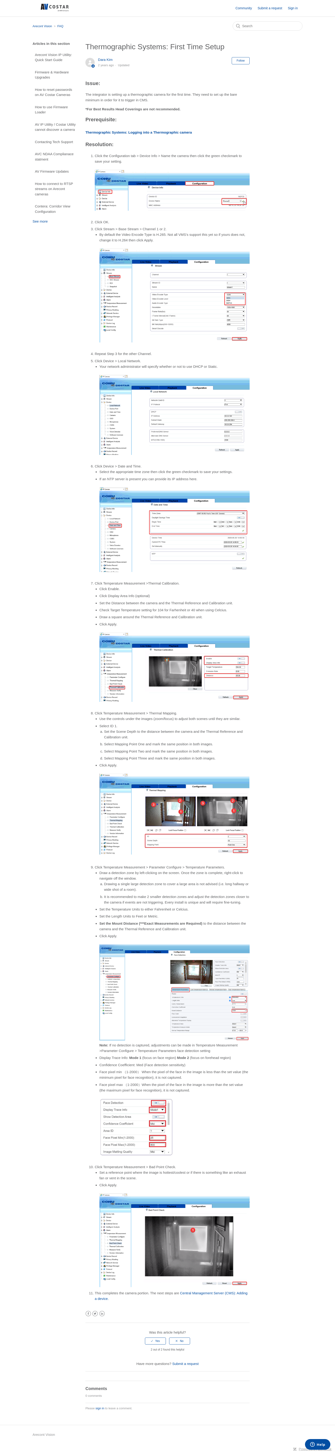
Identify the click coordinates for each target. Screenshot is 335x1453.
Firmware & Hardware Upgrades (52, 74)
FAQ (60, 26)
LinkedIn (102, 1314)
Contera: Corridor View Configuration (52, 209)
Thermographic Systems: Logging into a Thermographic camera (138, 132)
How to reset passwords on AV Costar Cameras (53, 92)
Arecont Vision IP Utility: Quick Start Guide (53, 57)
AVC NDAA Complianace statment (54, 156)
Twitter (95, 1314)
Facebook (88, 1314)
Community (243, 8)
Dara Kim (105, 60)
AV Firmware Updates (52, 171)
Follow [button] (241, 60)
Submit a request (270, 8)
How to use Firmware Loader (51, 109)
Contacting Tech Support (54, 142)
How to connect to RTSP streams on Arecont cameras (54, 189)
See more (40, 221)
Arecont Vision (42, 26)
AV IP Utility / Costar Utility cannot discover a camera (55, 127)
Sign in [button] (293, 8)
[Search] (267, 26)
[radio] (155, 1341)
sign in (100, 1408)
